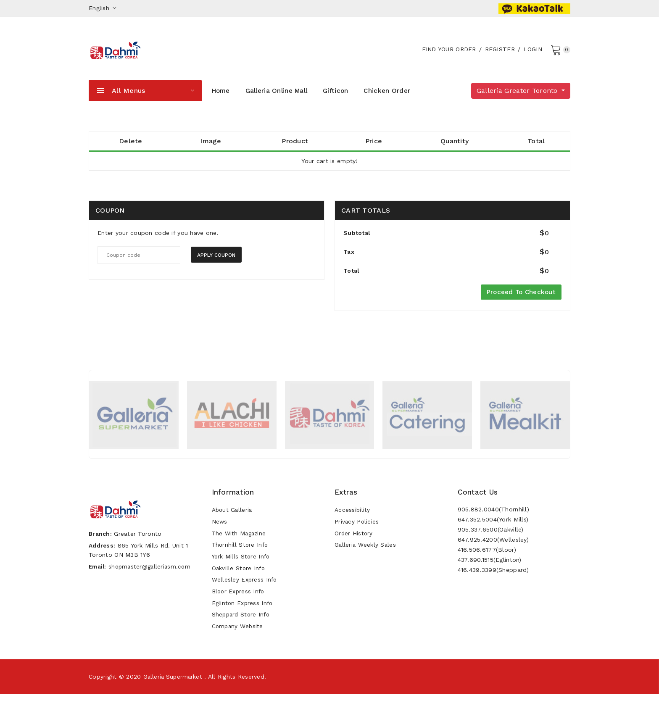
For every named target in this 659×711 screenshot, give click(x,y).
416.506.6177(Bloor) (487, 556)
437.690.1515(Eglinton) (490, 566)
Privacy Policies (357, 529)
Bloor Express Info (239, 605)
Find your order (448, 53)
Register (499, 53)
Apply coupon (216, 263)
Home (221, 98)
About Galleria (233, 517)
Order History (354, 542)
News (220, 529)
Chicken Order (387, 98)
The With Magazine (240, 542)
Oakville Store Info (239, 580)
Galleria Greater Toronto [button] (518, 98)
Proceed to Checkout (521, 298)
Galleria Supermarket (174, 693)
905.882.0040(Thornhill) (493, 515)
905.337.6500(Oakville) (491, 535)
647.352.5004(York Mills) (493, 525)
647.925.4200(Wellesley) (493, 545)
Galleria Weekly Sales (366, 554)
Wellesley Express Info (245, 592)
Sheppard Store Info (242, 630)
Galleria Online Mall (276, 98)
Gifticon (335, 98)
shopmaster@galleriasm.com (152, 580)
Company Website (238, 643)
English (103, 8)
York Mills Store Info (242, 567)
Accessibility (353, 517)
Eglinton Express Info (243, 617)
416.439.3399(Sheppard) (493, 576)
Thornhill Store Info (241, 554)
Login (531, 53)
